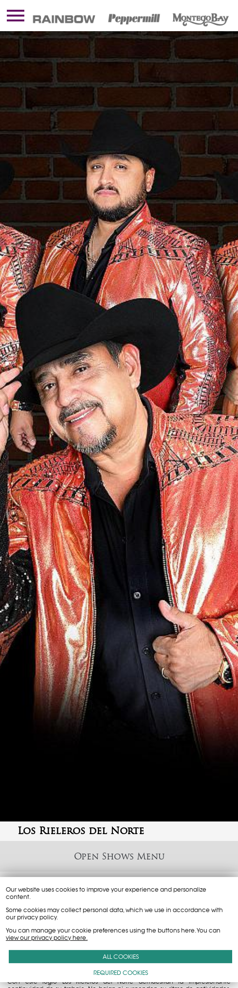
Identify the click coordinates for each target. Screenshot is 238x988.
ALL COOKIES (121, 956)
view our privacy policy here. (47, 937)
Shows (118, 856)
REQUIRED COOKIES (120, 972)
